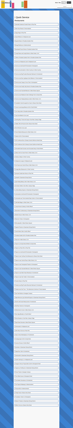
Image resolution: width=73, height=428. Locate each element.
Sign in (63, 2)
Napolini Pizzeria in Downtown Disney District (25, 227)
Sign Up (69, 2)
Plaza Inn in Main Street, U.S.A (22, 239)
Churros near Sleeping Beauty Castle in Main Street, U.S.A (28, 99)
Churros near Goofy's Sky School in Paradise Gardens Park (28, 86)
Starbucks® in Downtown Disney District (24, 355)
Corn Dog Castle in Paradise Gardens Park (24, 111)
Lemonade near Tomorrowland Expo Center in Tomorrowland (29, 198)
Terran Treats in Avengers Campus (23, 372)
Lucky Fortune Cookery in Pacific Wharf (24, 206)
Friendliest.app (6, 2)
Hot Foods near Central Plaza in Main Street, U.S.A (26, 165)
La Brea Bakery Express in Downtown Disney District (26, 190)
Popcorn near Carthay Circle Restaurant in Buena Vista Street (28, 256)
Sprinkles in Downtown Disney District (23, 347)
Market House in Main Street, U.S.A (23, 214)
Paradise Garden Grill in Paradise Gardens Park (25, 235)
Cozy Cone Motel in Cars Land (21, 115)
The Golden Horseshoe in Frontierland (23, 380)
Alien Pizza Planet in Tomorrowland (23, 28)
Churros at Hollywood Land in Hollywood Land (25, 61)
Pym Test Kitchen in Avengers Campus (23, 293)
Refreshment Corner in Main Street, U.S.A (24, 310)
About (56, 2)
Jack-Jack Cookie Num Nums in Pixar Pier (24, 173)
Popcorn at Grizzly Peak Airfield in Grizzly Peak (25, 243)
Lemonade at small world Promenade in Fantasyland (27, 194)
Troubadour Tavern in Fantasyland (22, 396)
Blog (60, 2)
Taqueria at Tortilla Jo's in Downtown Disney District (26, 368)
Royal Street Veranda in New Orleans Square (25, 322)
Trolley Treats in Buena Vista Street (23, 392)
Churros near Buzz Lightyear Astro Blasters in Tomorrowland (28, 78)
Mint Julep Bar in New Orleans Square (23, 223)
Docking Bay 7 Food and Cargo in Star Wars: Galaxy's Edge (28, 119)
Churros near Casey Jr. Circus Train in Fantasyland (26, 82)
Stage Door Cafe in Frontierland (22, 351)
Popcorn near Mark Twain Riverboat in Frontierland (26, 272)
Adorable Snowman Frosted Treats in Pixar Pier (25, 24)
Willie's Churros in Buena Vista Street (23, 405)
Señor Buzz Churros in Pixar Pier (22, 330)
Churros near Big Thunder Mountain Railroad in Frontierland (28, 74)
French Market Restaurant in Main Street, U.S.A (25, 132)
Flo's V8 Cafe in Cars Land (21, 128)
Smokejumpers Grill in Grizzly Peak (23, 339)
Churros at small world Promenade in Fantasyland (26, 65)
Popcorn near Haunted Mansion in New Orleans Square (27, 268)
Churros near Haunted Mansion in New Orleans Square (27, 90)
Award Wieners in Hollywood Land (23, 36)
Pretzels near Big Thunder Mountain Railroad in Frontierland (28, 285)
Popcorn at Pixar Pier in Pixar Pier (22, 248)
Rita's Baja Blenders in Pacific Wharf (23, 314)
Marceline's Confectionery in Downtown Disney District (27, 210)
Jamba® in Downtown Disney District (23, 177)
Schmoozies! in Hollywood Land (22, 326)
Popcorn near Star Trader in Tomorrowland (24, 276)
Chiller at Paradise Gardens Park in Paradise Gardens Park (28, 57)
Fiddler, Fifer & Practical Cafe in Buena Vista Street (26, 123)
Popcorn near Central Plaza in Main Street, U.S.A (26, 260)
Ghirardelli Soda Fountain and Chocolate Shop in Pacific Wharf (29, 148)
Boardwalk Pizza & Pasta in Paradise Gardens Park (26, 49)
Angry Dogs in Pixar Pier (20, 32)
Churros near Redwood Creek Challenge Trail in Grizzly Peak (28, 94)
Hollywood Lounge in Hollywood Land (23, 161)
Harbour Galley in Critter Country (22, 156)
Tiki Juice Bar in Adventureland (22, 388)
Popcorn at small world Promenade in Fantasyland (26, 252)
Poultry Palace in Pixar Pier (21, 281)
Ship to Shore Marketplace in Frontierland (24, 334)
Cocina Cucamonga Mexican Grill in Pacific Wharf (26, 107)
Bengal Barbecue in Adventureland (23, 45)
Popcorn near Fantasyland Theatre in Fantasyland (26, 264)
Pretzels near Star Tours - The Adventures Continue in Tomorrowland (30, 289)
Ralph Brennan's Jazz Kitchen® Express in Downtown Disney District (30, 297)
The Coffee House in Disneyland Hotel (23, 376)
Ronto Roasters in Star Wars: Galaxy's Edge (24, 318)
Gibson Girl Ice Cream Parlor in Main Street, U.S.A (26, 152)
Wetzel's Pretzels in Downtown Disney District (25, 401)
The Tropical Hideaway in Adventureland (24, 384)
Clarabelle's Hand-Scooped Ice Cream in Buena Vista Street (28, 103)
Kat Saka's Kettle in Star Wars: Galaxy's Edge (25, 185)
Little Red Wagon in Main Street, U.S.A (23, 202)
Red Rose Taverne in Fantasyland (22, 305)
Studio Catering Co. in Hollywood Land (23, 359)
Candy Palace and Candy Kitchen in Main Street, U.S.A (27, 53)
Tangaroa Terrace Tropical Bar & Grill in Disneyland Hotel (27, 363)
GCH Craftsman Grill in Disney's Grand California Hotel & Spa (28, 144)
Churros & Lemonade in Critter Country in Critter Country (28, 70)
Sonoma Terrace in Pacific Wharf (22, 343)
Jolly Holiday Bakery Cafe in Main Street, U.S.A (25, 181)
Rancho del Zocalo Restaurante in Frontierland (25, 301)
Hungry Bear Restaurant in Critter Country (24, 169)
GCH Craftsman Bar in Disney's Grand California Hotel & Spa (28, 140)
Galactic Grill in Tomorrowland (22, 136)
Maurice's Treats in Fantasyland (22, 219)
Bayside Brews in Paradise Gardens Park (24, 41)
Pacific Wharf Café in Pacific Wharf (22, 231)
